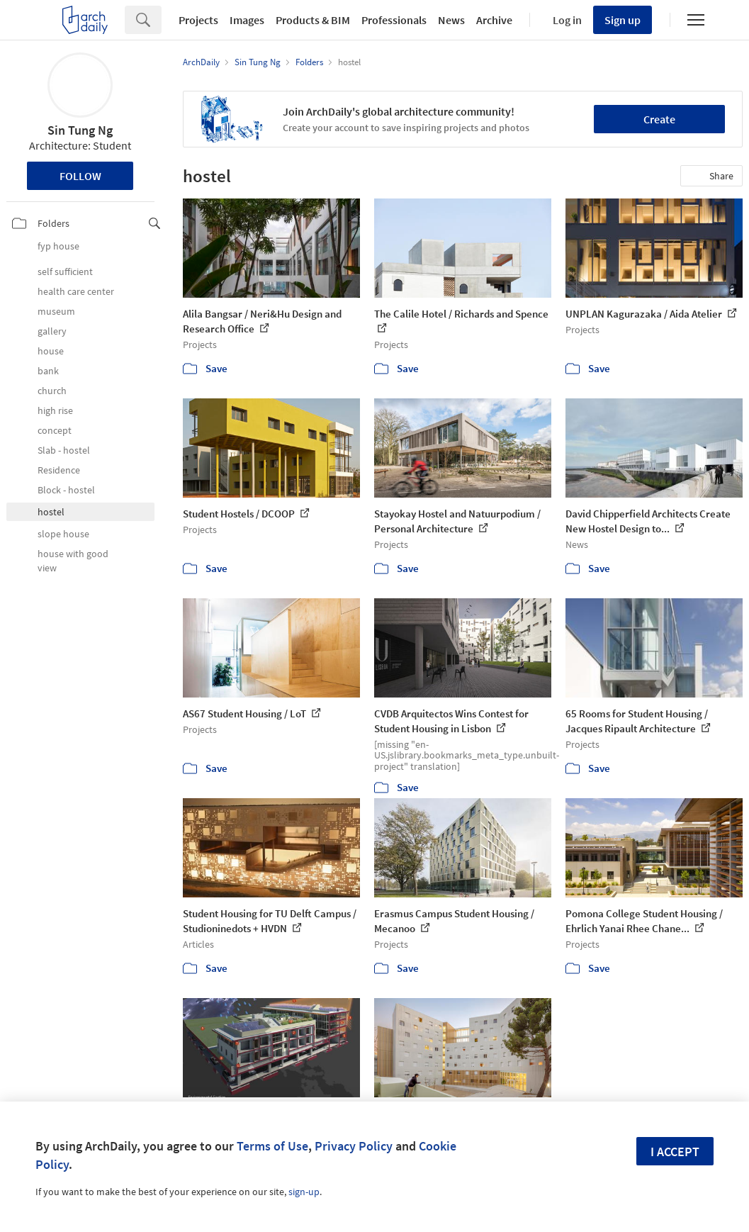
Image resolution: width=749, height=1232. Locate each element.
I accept (675, 1151)
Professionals (394, 20)
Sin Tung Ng (80, 130)
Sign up (622, 20)
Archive (494, 20)
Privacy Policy (354, 1146)
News (451, 20)
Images (247, 20)
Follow (80, 176)
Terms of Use (272, 1146)
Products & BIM (313, 20)
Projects (198, 20)
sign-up (304, 1191)
